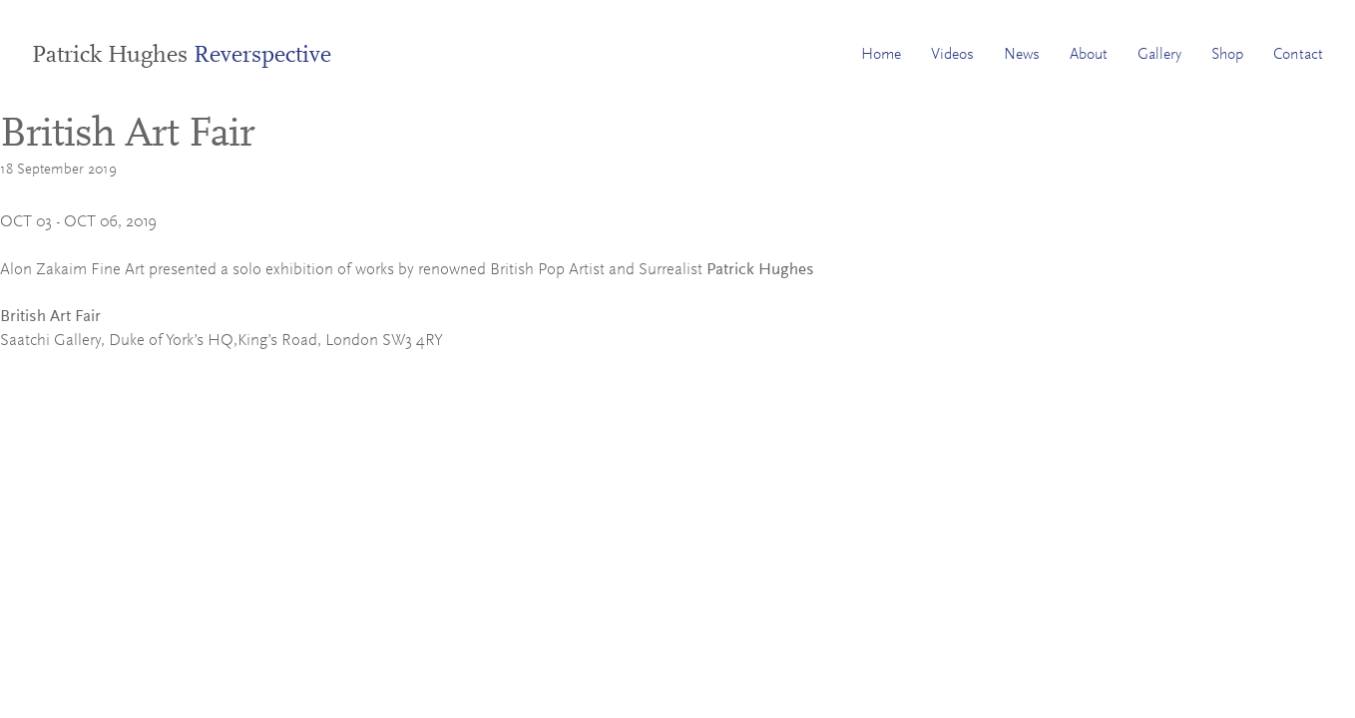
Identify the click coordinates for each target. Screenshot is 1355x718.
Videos (952, 55)
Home (881, 55)
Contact (1298, 55)
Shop (1227, 55)
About (1089, 55)
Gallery (1159, 55)
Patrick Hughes (181, 56)
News (1022, 55)
